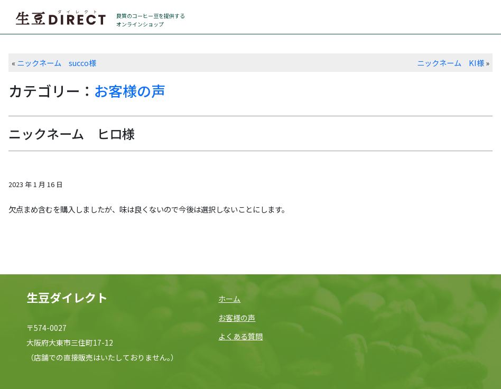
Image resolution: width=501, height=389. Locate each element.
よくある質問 (240, 336)
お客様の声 (129, 90)
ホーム (229, 298)
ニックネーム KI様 (450, 62)
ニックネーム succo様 (56, 62)
